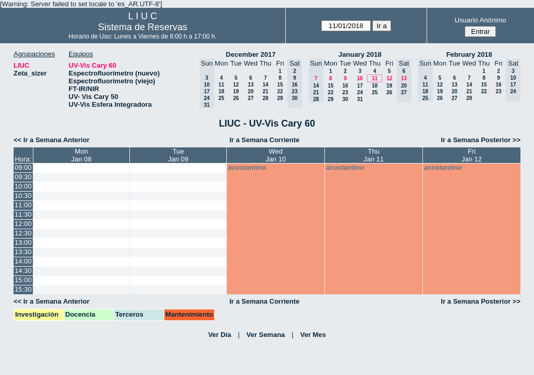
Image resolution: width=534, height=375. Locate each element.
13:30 (23, 252)
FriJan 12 (472, 155)
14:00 (23, 261)
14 (265, 85)
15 (280, 85)
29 (280, 98)
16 (345, 86)
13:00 (23, 242)
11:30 (23, 214)
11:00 (23, 205)
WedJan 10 (275, 155)
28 (265, 98)
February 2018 (469, 54)
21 (265, 91)
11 (221, 85)
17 (360, 86)
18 (221, 91)
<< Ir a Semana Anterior (51, 140)
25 (221, 98)
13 (250, 85)
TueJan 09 (178, 155)
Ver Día (219, 335)
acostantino (247, 167)
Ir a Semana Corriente (264, 140)
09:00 (23, 167)
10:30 (23, 195)
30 (345, 99)
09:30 (23, 177)
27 (250, 98)
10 (359, 78)
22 (280, 91)
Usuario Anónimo (480, 20)
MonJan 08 (81, 155)
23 (345, 92)
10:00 (23, 186)
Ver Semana (266, 335)
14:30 (23, 270)
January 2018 (359, 54)
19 (236, 91)
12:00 (23, 224)
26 (236, 98)
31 (360, 99)
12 (236, 85)
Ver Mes (313, 335)
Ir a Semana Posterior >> (480, 140)
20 (250, 91)
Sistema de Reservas (142, 27)
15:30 (23, 289)
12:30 (23, 233)
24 (360, 92)
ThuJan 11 (373, 155)
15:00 (23, 280)
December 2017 (250, 54)
